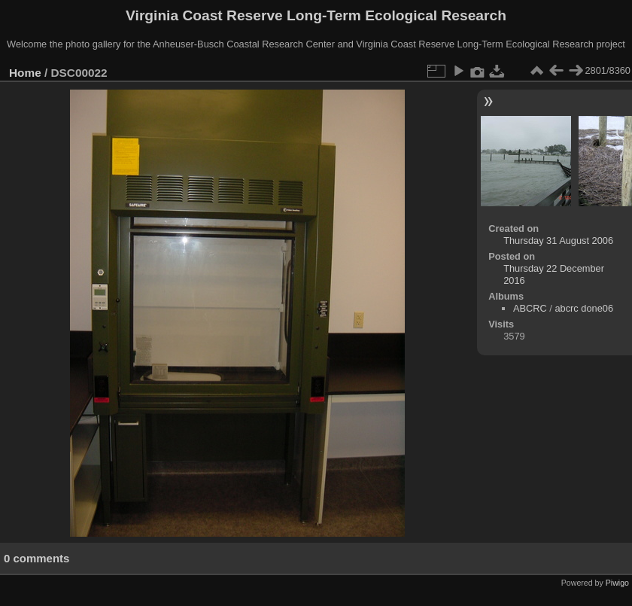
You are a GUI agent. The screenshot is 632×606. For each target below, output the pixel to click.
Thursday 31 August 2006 (558, 240)
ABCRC (530, 308)
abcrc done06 (584, 308)
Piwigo (617, 582)
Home (25, 72)
